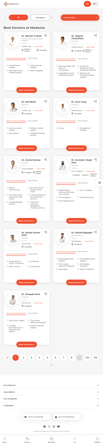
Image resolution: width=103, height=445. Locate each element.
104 (87, 357)
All (18, 17)
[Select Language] (96, 4)
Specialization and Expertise (16, 58)
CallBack (97, 440)
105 (95, 357)
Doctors (27, 440)
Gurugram (40, 18)
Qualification (32, 58)
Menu (5, 440)
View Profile (39, 46)
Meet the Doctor (27, 90)
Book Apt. (51, 440)
